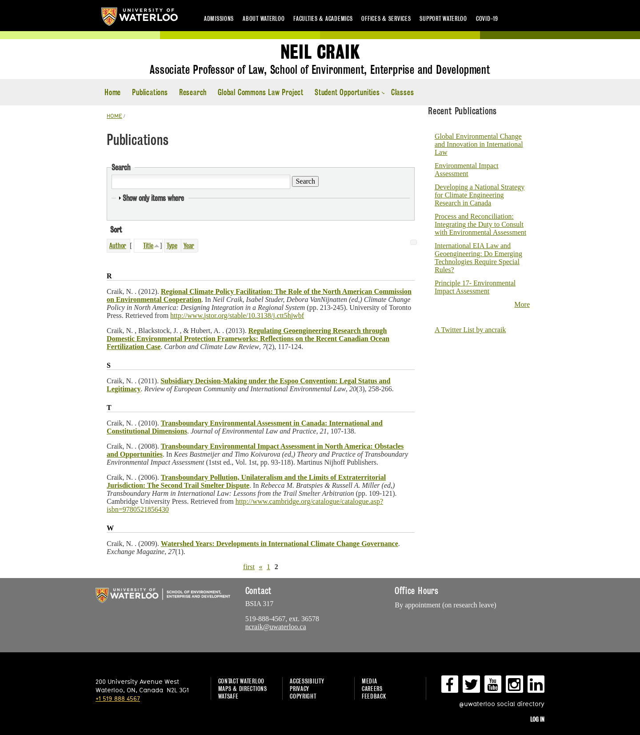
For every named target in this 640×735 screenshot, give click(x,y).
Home (112, 92)
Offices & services (386, 18)
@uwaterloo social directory (501, 703)
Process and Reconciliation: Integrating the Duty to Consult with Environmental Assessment (480, 224)
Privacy (299, 688)
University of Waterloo (139, 16)
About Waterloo (263, 18)
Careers (372, 688)
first (249, 566)
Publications (150, 92)
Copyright (303, 696)
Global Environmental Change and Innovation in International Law (479, 144)
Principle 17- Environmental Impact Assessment (475, 287)
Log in (537, 719)
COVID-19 (487, 18)
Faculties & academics (322, 18)
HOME (114, 115)
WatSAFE (228, 696)
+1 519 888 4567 (118, 698)
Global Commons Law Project (261, 92)
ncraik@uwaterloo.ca (275, 627)
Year (189, 245)
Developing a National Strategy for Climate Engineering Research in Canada (479, 195)
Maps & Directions (242, 688)
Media (369, 681)
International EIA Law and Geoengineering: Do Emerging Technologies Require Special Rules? (478, 257)
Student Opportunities (347, 92)
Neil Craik (320, 52)
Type (172, 245)
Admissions (219, 18)
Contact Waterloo (241, 681)
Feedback (374, 696)
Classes (402, 92)
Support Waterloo (443, 18)
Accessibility (307, 681)
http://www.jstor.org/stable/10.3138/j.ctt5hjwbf (237, 315)
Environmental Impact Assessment (467, 169)
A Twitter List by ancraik (470, 329)
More (522, 304)
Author (117, 245)
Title (148, 245)
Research (193, 92)
